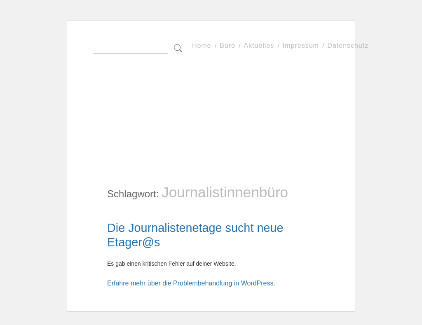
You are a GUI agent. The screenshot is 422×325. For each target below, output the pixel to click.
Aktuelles (259, 45)
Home (201, 45)
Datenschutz (347, 45)
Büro (227, 45)
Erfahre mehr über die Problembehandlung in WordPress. (191, 283)
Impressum (301, 45)
